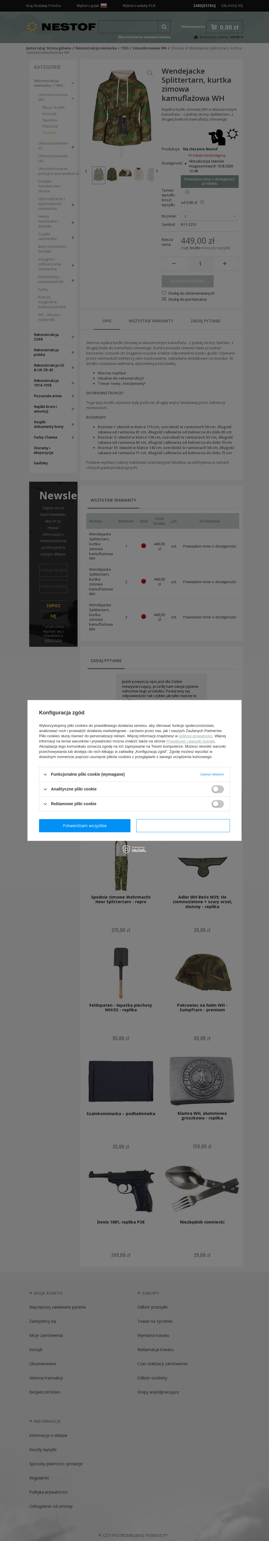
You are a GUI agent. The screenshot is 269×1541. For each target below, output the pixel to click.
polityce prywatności (195, 736)
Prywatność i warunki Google (190, 741)
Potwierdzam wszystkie (184, 825)
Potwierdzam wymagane (86, 825)
